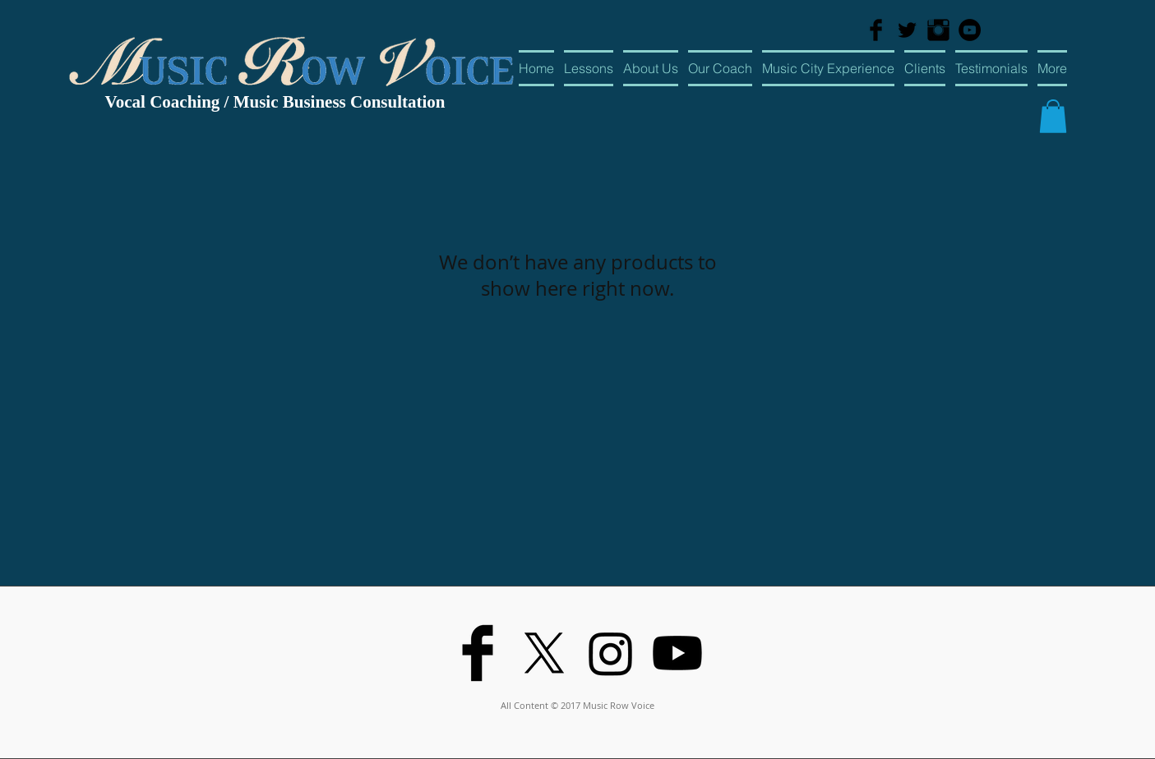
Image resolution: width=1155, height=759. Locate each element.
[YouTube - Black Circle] (970, 30)
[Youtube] (677, 653)
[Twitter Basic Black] (907, 30)
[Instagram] (611, 653)
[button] (1053, 116)
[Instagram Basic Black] (938, 30)
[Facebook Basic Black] (876, 30)
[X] (544, 653)
